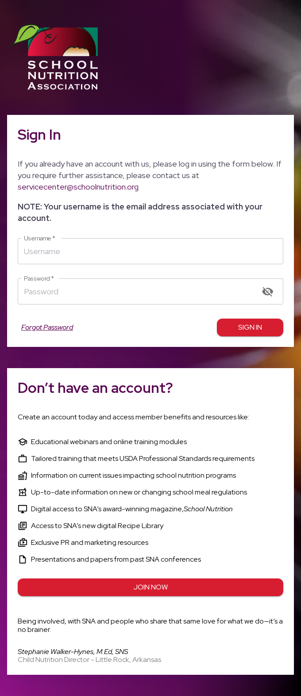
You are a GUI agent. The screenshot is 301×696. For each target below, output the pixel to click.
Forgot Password (47, 327)
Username (39, 238)
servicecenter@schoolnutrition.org (78, 186)
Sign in (250, 327)
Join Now (150, 587)
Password (39, 278)
